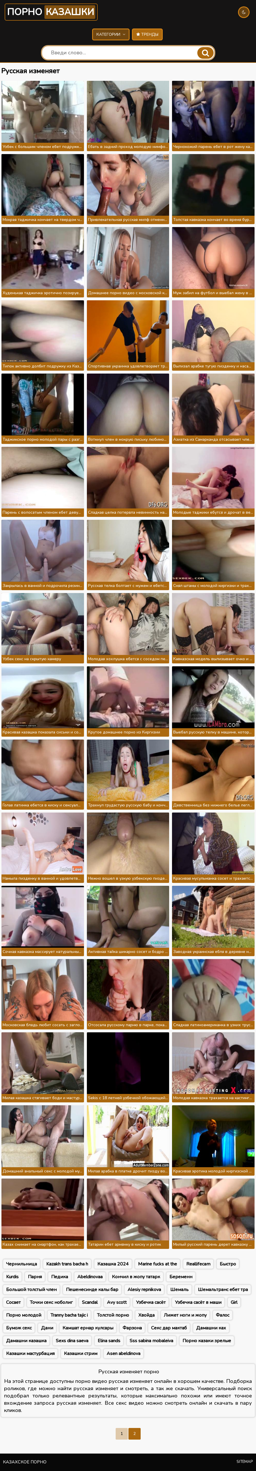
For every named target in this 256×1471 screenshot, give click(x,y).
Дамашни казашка (26, 1341)
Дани (47, 1328)
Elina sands (109, 1341)
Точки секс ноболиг (51, 1302)
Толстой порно (113, 1315)
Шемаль (179, 1289)
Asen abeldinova (123, 1353)
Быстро (228, 1264)
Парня (35, 1277)
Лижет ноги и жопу (185, 1315)
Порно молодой (23, 1315)
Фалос (222, 1315)
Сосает (13, 1302)
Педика (59, 1277)
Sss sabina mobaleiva (151, 1341)
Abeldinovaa (90, 1277)
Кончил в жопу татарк (136, 1277)
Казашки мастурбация (30, 1353)
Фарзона (132, 1328)
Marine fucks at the (157, 1264)
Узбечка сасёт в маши (198, 1302)
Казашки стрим (80, 1353)
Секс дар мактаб (169, 1328)
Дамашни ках (211, 1328)
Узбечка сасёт (151, 1302)
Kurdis (12, 1277)
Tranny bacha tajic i (69, 1315)
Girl (234, 1302)
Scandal (90, 1302)
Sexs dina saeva (72, 1341)
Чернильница (21, 1264)
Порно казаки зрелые (206, 1341)
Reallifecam (198, 1264)
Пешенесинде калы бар (92, 1289)
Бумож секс (19, 1328)
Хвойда (146, 1315)
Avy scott (117, 1302)
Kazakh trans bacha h (67, 1264)
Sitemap (245, 1461)
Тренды (147, 34)
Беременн (180, 1277)
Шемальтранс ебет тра (223, 1289)
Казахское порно (24, 1462)
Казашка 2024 (113, 1264)
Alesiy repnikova (144, 1289)
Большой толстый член (31, 1289)
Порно (51, 12)
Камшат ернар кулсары (87, 1328)
